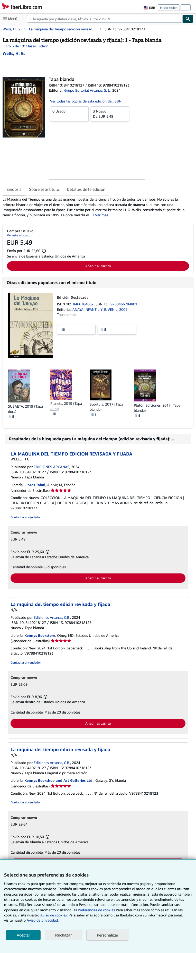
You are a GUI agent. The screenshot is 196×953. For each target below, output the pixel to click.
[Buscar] (188, 19)
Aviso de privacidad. (43, 920)
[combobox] (105, 19)
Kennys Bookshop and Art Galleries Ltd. (59, 780)
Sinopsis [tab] (13, 189)
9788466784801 (123, 304)
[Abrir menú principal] (11, 19)
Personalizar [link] (107, 935)
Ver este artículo (18, 235)
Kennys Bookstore (39, 635)
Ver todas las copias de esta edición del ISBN (86, 101)
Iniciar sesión (169, 8)
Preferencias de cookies (96, 910)
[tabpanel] (96, 207)
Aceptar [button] (23, 935)
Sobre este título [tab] (44, 189)
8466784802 (84, 304)
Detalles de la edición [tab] (86, 189)
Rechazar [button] (63, 935)
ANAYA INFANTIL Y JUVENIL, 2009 (99, 309)
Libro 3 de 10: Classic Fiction (25, 46)
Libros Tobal (34, 485)
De (110, 113)
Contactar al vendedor (26, 517)
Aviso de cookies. (54, 915)
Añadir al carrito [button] (98, 266)
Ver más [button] (101, 215)
